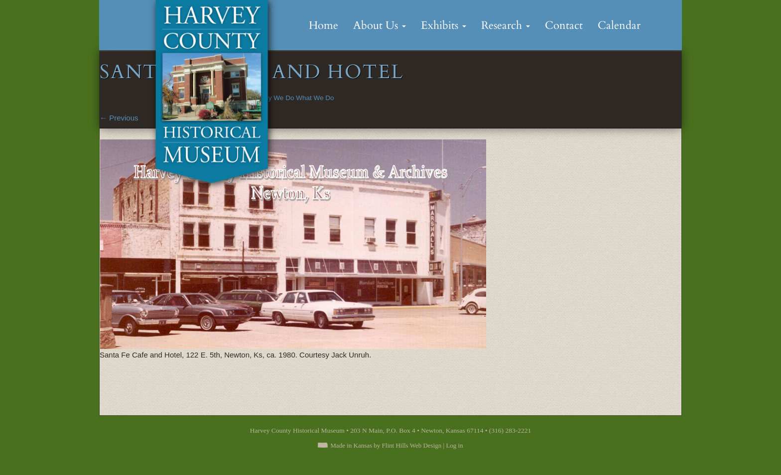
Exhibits (443, 25)
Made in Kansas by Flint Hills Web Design (385, 445)
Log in (454, 445)
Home (323, 25)
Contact (564, 25)
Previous (119, 118)
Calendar (619, 25)
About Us (379, 25)
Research (505, 25)
